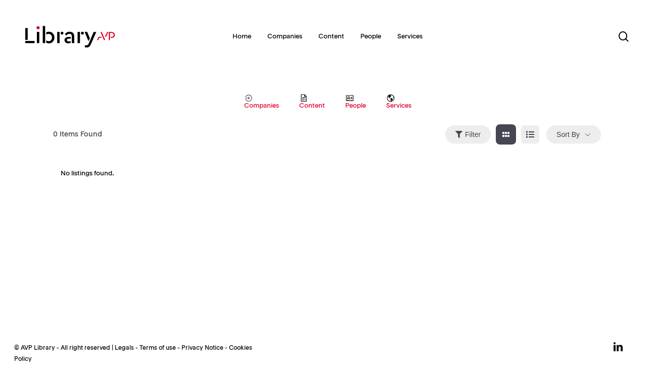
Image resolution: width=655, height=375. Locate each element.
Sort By (568, 134)
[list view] (530, 134)
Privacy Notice (202, 348)
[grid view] (506, 134)
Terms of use (157, 348)
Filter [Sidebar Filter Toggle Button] (468, 134)
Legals (124, 348)
